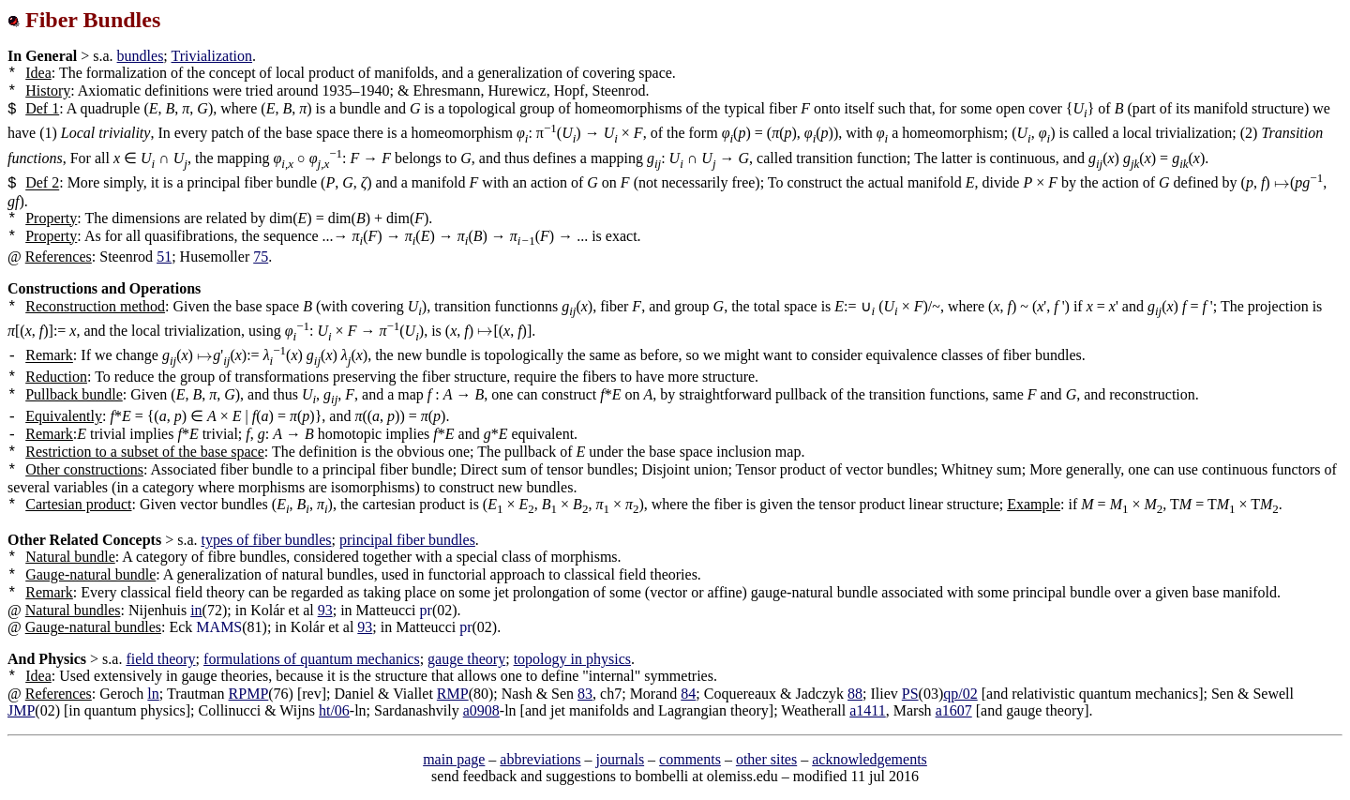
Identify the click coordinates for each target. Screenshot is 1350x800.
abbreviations (540, 759)
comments (690, 759)
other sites (766, 759)
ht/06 (334, 710)
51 (164, 256)
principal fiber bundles (407, 540)
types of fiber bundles (266, 540)
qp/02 (960, 694)
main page (454, 759)
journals (620, 759)
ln (152, 694)
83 (585, 694)
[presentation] (301, 158)
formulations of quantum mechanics (311, 659)
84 (688, 694)
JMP (21, 710)
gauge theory (466, 659)
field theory (160, 659)
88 (855, 694)
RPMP (249, 694)
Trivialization (212, 56)
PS (910, 694)
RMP (453, 694)
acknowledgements (869, 759)
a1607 (954, 710)
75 (260, 256)
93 (325, 610)
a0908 (481, 710)
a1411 (867, 710)
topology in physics (572, 659)
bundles (140, 56)
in (196, 610)
